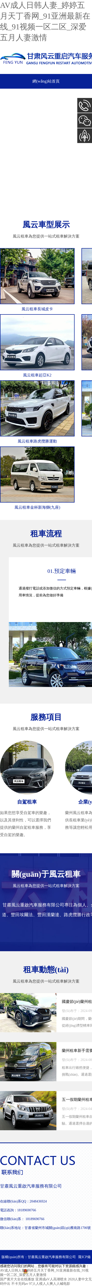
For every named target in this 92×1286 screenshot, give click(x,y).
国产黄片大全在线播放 (17, 1279)
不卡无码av (19, 1284)
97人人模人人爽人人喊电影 (49, 1284)
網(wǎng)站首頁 (46, 81)
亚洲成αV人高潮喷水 (51, 1279)
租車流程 (46, 533)
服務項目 (46, 717)
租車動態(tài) (46, 969)
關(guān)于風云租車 (46, 874)
